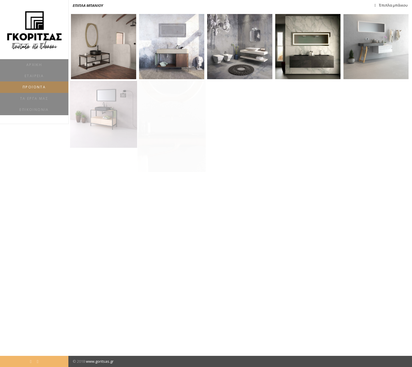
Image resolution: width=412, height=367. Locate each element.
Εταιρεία (34, 75)
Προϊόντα (34, 87)
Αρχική (34, 64)
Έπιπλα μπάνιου (393, 5)
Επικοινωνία (34, 109)
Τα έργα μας (34, 98)
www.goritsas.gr (100, 361)
